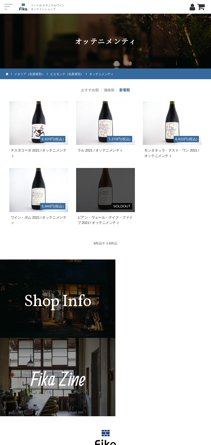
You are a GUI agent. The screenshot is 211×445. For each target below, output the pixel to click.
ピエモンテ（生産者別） (71, 74)
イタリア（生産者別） (30, 74)
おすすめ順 (90, 90)
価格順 (109, 90)
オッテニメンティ (108, 74)
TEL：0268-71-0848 (89, 389)
